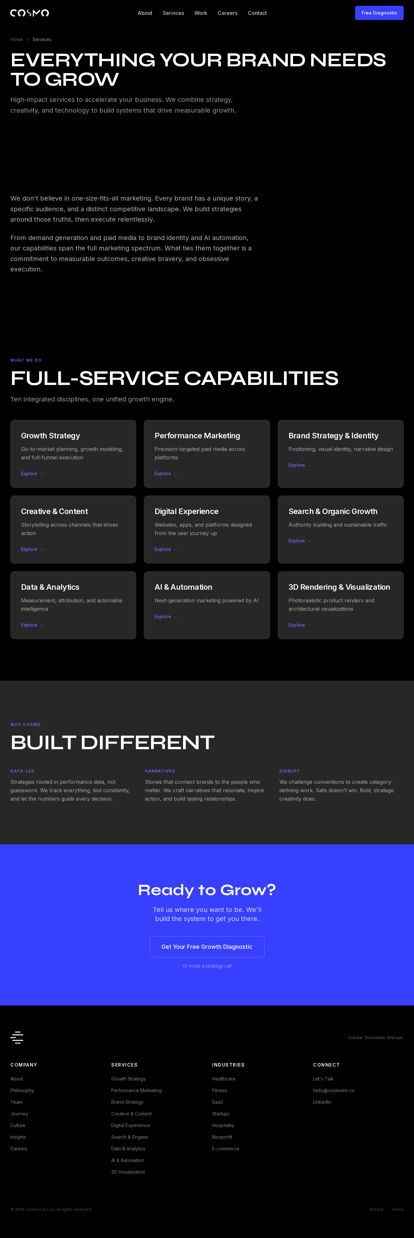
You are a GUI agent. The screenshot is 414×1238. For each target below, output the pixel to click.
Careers (227, 13)
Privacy (377, 1209)
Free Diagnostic (379, 13)
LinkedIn (322, 1102)
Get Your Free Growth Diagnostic (207, 946)
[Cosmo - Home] (29, 12)
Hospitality (223, 1125)
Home (16, 39)
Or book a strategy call (207, 966)
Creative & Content (131, 1113)
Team (16, 1102)
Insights (18, 1137)
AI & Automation (127, 1160)
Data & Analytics (128, 1148)
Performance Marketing (136, 1090)
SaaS (217, 1102)
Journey (19, 1113)
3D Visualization (128, 1172)
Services (173, 13)
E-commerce (225, 1148)
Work (200, 13)
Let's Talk (323, 1078)
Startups (221, 1113)
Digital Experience (130, 1125)
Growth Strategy (128, 1078)
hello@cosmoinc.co (334, 1090)
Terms (397, 1209)
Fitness (219, 1090)
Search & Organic (130, 1137)
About (144, 13)
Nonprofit (222, 1137)
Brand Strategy (127, 1102)
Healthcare (223, 1078)
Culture (18, 1125)
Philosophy (22, 1090)
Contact (257, 13)
